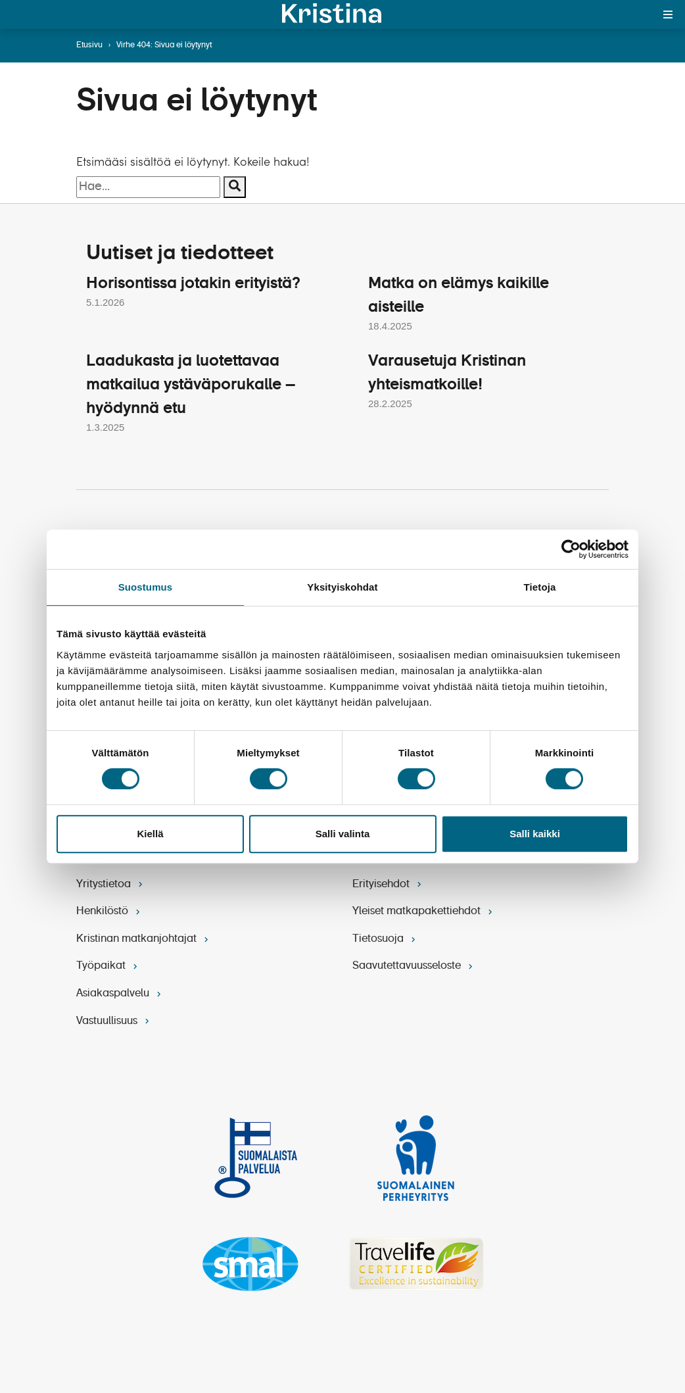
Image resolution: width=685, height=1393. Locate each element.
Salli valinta (343, 833)
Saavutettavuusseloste (413, 966)
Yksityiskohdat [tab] (342, 587)
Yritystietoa (110, 884)
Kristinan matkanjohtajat (143, 938)
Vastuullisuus (114, 1020)
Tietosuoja (385, 938)
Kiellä (150, 833)
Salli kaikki (534, 833)
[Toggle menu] (667, 14)
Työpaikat (108, 966)
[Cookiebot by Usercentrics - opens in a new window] (570, 549)
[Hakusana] (148, 187)
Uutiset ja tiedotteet (182, 253)
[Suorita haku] (235, 187)
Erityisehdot (388, 884)
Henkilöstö (109, 911)
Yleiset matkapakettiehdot (423, 911)
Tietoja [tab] (540, 587)
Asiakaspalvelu (120, 993)
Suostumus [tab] (145, 587)
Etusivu (89, 45)
